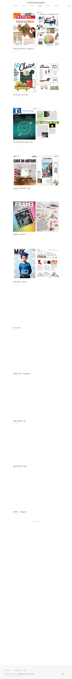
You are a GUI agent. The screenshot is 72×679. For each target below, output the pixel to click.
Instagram (17, 533)
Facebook (8, 533)
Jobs (24, 533)
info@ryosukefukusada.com (25, 537)
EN (68, 5)
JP (70, 5)
